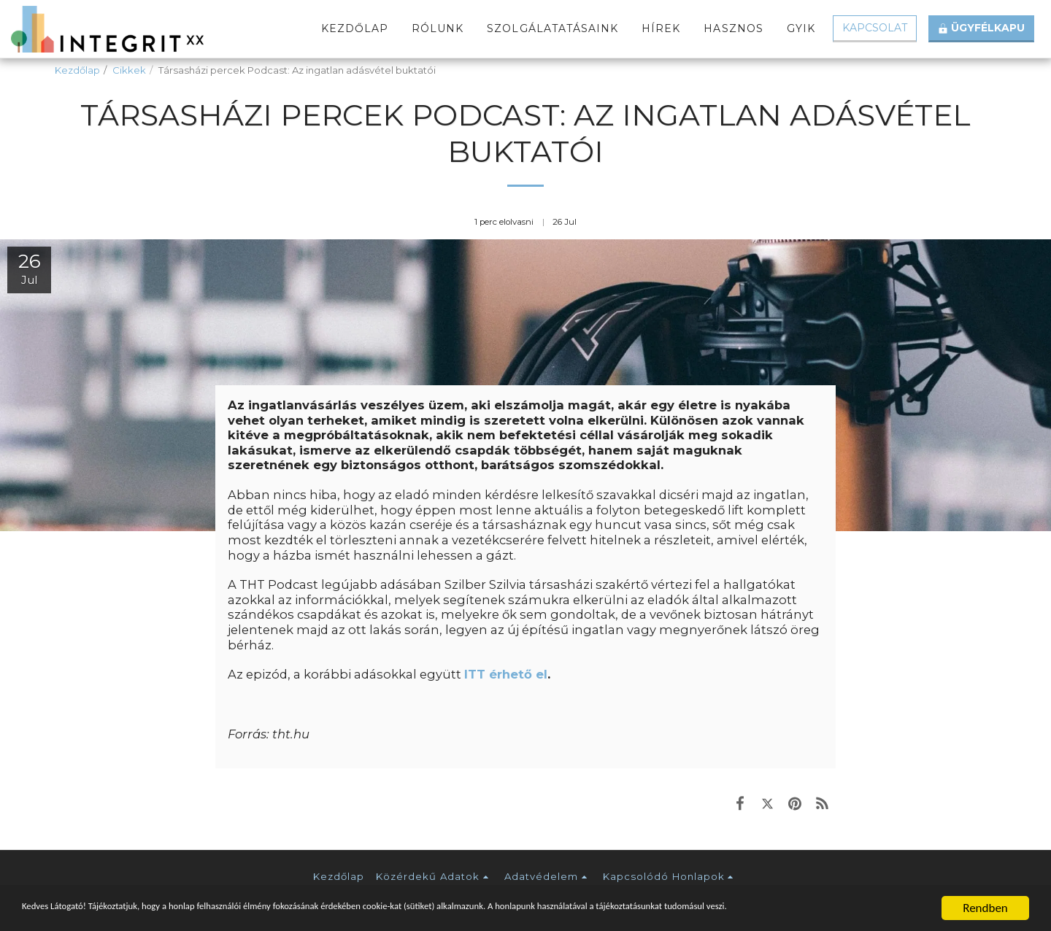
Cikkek (129, 70)
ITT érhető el (505, 674)
